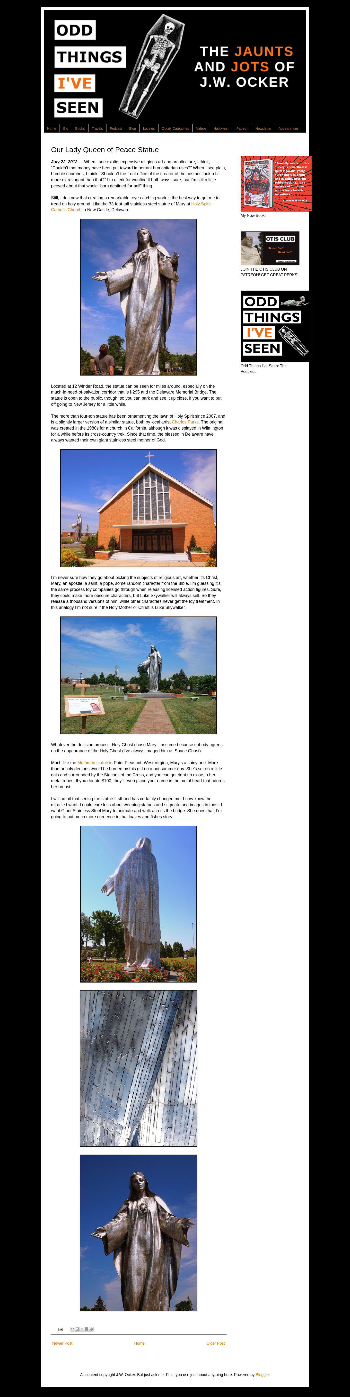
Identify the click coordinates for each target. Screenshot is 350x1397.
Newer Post (62, 1343)
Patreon (242, 128)
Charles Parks (185, 422)
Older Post (215, 1343)
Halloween (221, 128)
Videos (201, 128)
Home (51, 128)
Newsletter (263, 128)
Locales (149, 128)
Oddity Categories (175, 128)
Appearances (289, 128)
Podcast (116, 128)
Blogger (262, 1375)
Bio (65, 128)
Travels (97, 128)
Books (80, 128)
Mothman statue (93, 762)
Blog (132, 128)
